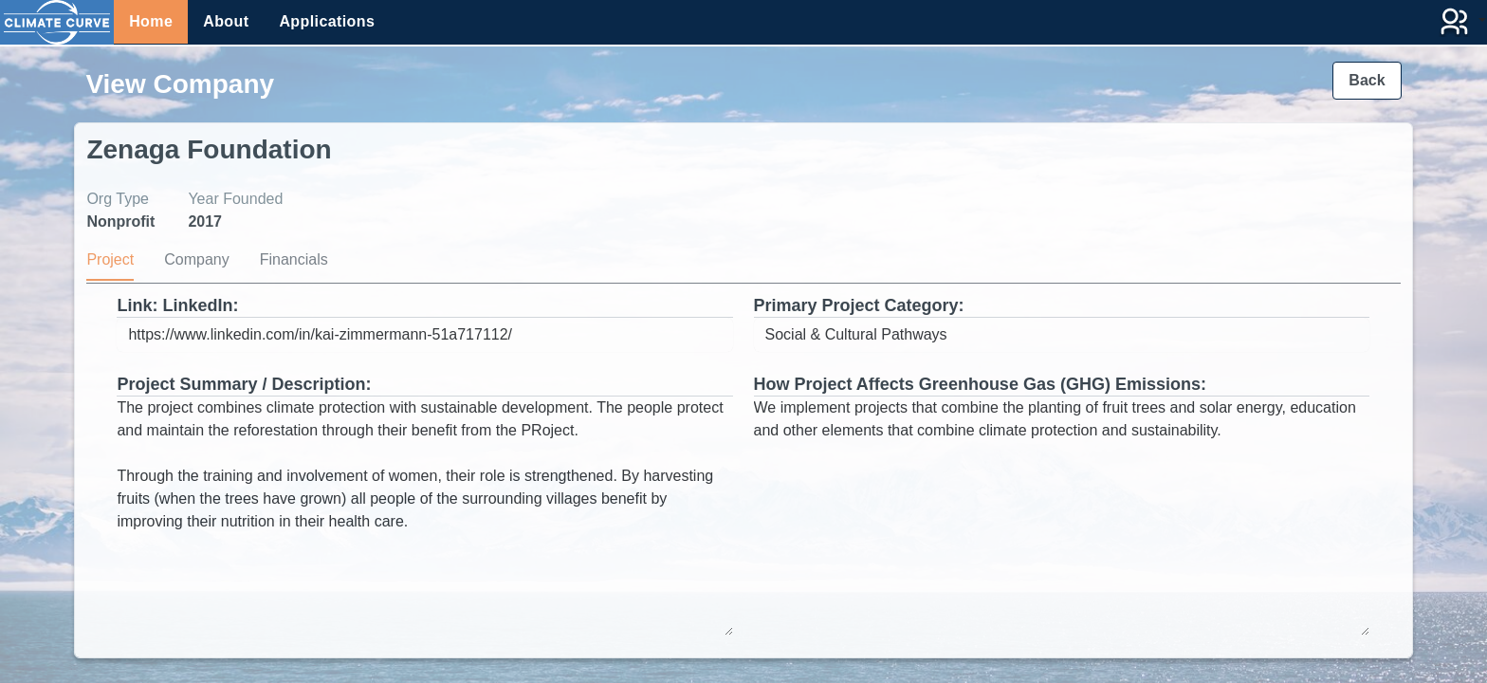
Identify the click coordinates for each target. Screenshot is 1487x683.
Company (196, 259)
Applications (327, 21)
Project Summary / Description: (244, 384)
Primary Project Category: (859, 305)
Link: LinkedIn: (177, 305)
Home (151, 21)
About (225, 21)
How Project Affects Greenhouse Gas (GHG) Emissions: (980, 384)
